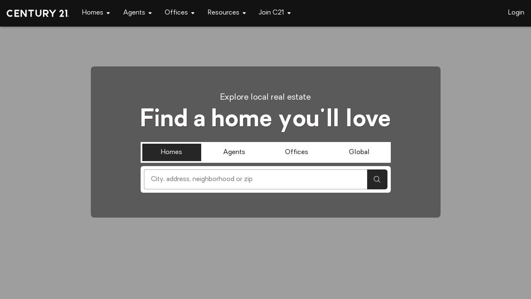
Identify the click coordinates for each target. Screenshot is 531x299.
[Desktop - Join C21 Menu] (275, 13)
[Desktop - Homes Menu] (96, 13)
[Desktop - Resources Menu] (227, 13)
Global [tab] (359, 152)
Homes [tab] (171, 152)
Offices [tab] (296, 152)
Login (516, 13)
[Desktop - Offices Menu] (180, 13)
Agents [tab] (234, 152)
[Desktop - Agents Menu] (137, 13)
